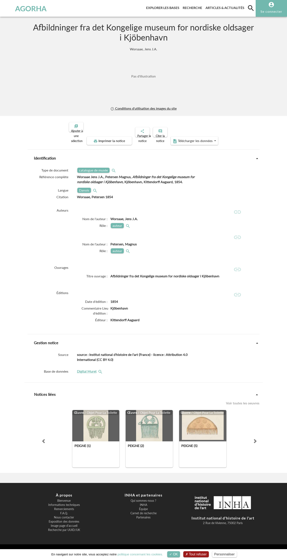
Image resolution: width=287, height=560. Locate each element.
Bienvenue (64, 504)
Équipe (143, 513)
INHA (143, 509)
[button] (43, 445)
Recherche (193, 7)
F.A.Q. (64, 517)
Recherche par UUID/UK (64, 534)
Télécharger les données (190, 137)
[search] (251, 8)
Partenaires (143, 521)
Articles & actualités (225, 7)
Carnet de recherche (143, 517)
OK (173, 554)
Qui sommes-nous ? (143, 504)
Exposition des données (64, 525)
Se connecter (271, 11)
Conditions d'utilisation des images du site (143, 108)
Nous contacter (64, 521)
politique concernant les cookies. (140, 554)
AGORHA (24, 8)
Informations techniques (64, 509)
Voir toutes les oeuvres (242, 407)
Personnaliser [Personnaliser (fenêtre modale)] (224, 554)
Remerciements (64, 513)
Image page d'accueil (64, 529)
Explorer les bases (163, 7)
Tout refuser (196, 554)
